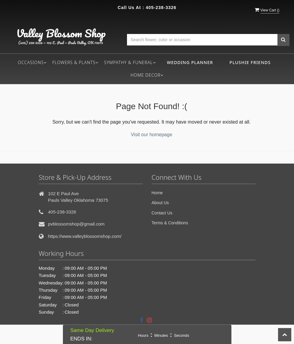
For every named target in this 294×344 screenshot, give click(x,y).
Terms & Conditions (170, 222)
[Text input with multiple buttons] (202, 40)
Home (157, 192)
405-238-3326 (161, 7)
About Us (160, 202)
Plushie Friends (250, 62)
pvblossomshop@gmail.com (76, 223)
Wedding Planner (190, 62)
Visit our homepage (151, 134)
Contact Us (162, 212)
